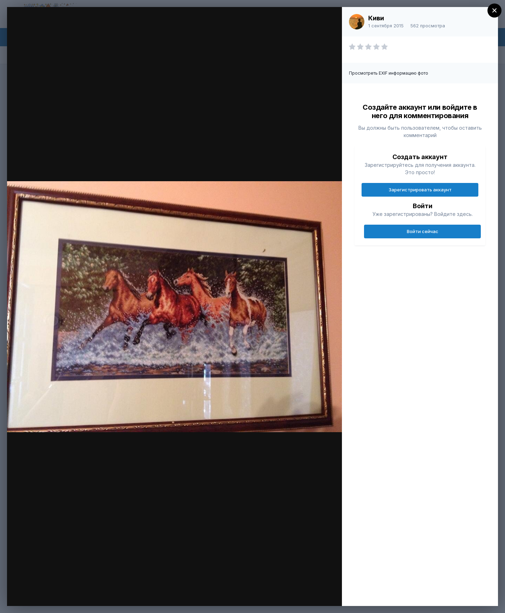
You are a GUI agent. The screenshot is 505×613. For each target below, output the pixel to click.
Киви (376, 18)
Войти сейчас (422, 231)
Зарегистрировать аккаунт (420, 189)
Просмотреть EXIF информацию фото (388, 73)
